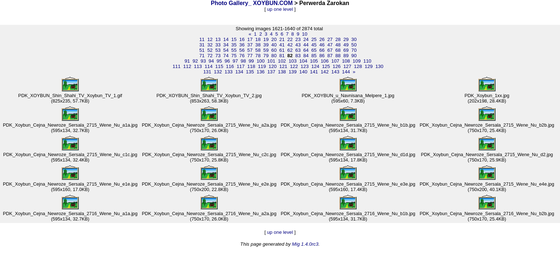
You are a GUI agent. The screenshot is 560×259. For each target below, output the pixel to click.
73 (218, 55)
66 (322, 50)
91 (187, 61)
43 (298, 44)
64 (306, 50)
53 (218, 50)
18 (258, 39)
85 (314, 55)
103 (293, 61)
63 (298, 50)
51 (202, 50)
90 (354, 55)
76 (242, 55)
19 (266, 39)
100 (261, 61)
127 (347, 66)
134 (239, 71)
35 (234, 44)
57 (250, 50)
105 (314, 61)
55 (234, 50)
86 (322, 55)
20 (274, 39)
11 (202, 39)
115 (219, 66)
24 (306, 39)
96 (227, 61)
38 (258, 44)
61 (282, 50)
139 (293, 71)
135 (250, 71)
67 (330, 50)
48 (338, 44)
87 (330, 55)
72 (210, 55)
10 (304, 34)
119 (262, 66)
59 (266, 50)
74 (226, 55)
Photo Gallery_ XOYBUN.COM (252, 3)
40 (274, 44)
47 (330, 44)
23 (298, 39)
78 (258, 55)
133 (228, 71)
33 (218, 44)
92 (195, 61)
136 (261, 71)
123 (304, 66)
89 (346, 55)
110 (367, 61)
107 (335, 61)
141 (314, 71)
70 (354, 50)
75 (234, 55)
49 (346, 44)
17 (250, 39)
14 (226, 39)
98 (243, 61)
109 (357, 61)
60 (274, 50)
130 (379, 66)
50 (354, 44)
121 (283, 66)
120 (272, 66)
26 (322, 39)
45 (314, 44)
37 (250, 44)
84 (306, 55)
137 (271, 71)
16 (242, 39)
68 (338, 50)
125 (326, 66)
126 (336, 66)
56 (242, 50)
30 (354, 39)
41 (282, 44)
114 (208, 66)
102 (282, 61)
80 (274, 55)
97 (235, 61)
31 (202, 44)
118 (251, 66)
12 (210, 39)
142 (325, 71)
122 (294, 66)
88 (338, 55)
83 (298, 55)
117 (240, 66)
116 (230, 66)
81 (282, 55)
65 (314, 50)
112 (187, 66)
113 (198, 66)
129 (368, 66)
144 (346, 71)
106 (325, 61)
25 (314, 39)
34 (226, 44)
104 (303, 61)
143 (335, 71)
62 (290, 50)
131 (207, 71)
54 (226, 50)
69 (346, 50)
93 (203, 61)
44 (306, 44)
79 (266, 55)
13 (218, 39)
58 (258, 50)
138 (282, 71)
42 (290, 44)
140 (303, 71)
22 (290, 39)
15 (234, 39)
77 (250, 55)
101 (271, 61)
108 (346, 61)
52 (210, 50)
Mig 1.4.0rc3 (305, 244)
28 (338, 39)
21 (282, 39)
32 (210, 44)
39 (266, 44)
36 (242, 44)
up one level (280, 9)
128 (358, 66)
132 (218, 71)
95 (219, 61)
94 (211, 61)
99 (251, 61)
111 (176, 66)
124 (315, 66)
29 (346, 39)
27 (330, 39)
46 (322, 44)
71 (202, 55)
